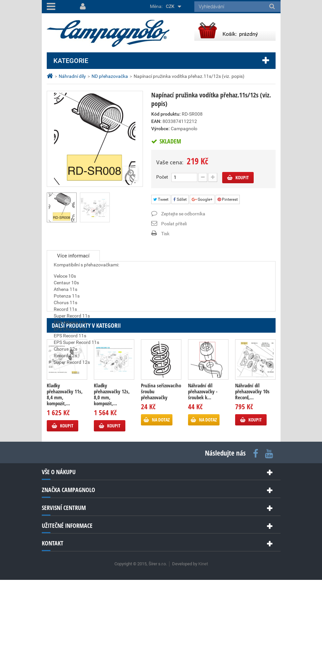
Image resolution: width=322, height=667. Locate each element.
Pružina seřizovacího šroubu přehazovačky (161, 478)
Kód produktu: (166, 114)
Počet (162, 177)
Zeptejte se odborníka (183, 213)
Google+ (202, 199)
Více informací (73, 256)
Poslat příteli (174, 223)
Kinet (203, 650)
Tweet (160, 199)
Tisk (165, 233)
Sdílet (180, 199)
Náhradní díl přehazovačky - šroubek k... (203, 478)
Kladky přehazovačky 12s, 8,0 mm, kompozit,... (112, 481)
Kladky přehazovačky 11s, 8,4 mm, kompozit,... (65, 481)
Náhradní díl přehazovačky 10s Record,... (252, 478)
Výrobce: (160, 128)
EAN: (156, 121)
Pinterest (228, 199)
